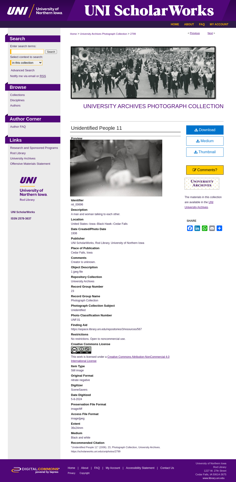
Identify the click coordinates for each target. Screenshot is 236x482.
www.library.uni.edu (213, 478)
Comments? (205, 170)
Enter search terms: (23, 46)
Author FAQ (18, 126)
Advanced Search (23, 70)
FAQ (97, 468)
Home (73, 33)
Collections (17, 95)
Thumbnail (205, 152)
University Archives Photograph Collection (103, 33)
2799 (133, 33)
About (85, 468)
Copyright (85, 473)
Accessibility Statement (140, 468)
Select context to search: (26, 57)
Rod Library (18, 153)
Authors (15, 105)
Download (205, 130)
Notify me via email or (28, 76)
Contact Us (167, 468)
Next (210, 33)
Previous (195, 33)
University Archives (22, 158)
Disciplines (17, 100)
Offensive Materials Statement (30, 163)
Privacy (72, 473)
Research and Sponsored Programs (34, 148)
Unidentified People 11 (96, 128)
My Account (113, 468)
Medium (205, 141)
